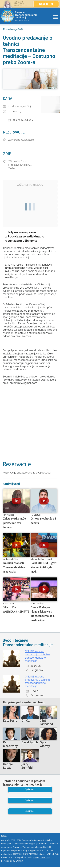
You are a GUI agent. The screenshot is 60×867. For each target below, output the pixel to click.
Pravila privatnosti (41, 857)
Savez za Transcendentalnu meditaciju (26, 15)
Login (4, 835)
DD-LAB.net (18, 861)
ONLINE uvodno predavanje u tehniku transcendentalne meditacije (37, 656)
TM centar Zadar (18, 161)
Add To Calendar (19, 120)
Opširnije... (30, 789)
